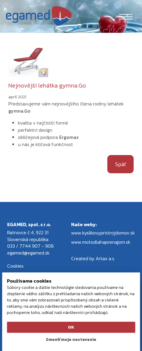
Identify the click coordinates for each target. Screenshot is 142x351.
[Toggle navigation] (125, 16)
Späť (120, 164)
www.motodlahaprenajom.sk (100, 242)
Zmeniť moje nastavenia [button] (71, 339)
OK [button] (71, 327)
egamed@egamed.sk (28, 252)
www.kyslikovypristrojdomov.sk (103, 232)
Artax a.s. (105, 258)
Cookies (15, 265)
